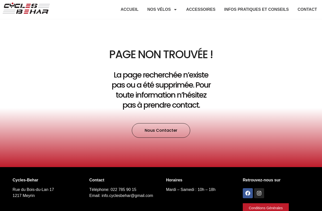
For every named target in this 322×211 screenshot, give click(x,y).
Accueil (129, 9)
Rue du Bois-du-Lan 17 (33, 189)
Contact (307, 9)
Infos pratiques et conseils (256, 9)
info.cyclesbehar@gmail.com (127, 195)
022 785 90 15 (123, 189)
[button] (161, 130)
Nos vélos (162, 9)
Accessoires (200, 9)
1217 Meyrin (24, 195)
